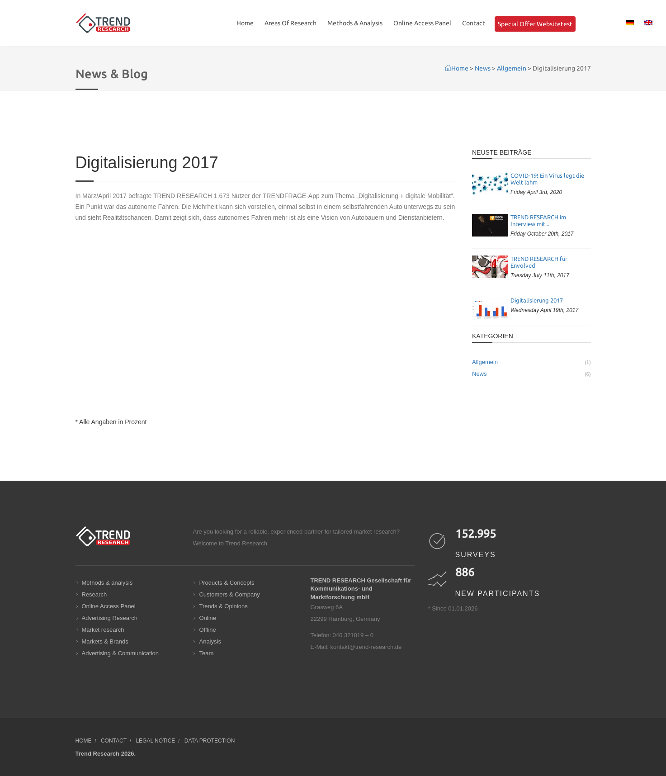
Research (94, 594)
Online (207, 618)
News (531, 374)
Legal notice (155, 741)
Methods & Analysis (355, 23)
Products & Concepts (226, 582)
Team (206, 653)
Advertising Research (110, 618)
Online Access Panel (422, 23)
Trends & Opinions (223, 606)
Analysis (210, 641)
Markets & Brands (105, 641)
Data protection (209, 741)
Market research (103, 629)
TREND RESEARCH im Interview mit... (538, 220)
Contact (473, 23)
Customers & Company (229, 594)
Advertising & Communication (120, 653)
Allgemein (531, 362)
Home (245, 23)
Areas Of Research (290, 23)
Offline (207, 629)
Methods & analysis (107, 582)
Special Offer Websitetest (535, 24)
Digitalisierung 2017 (536, 300)
